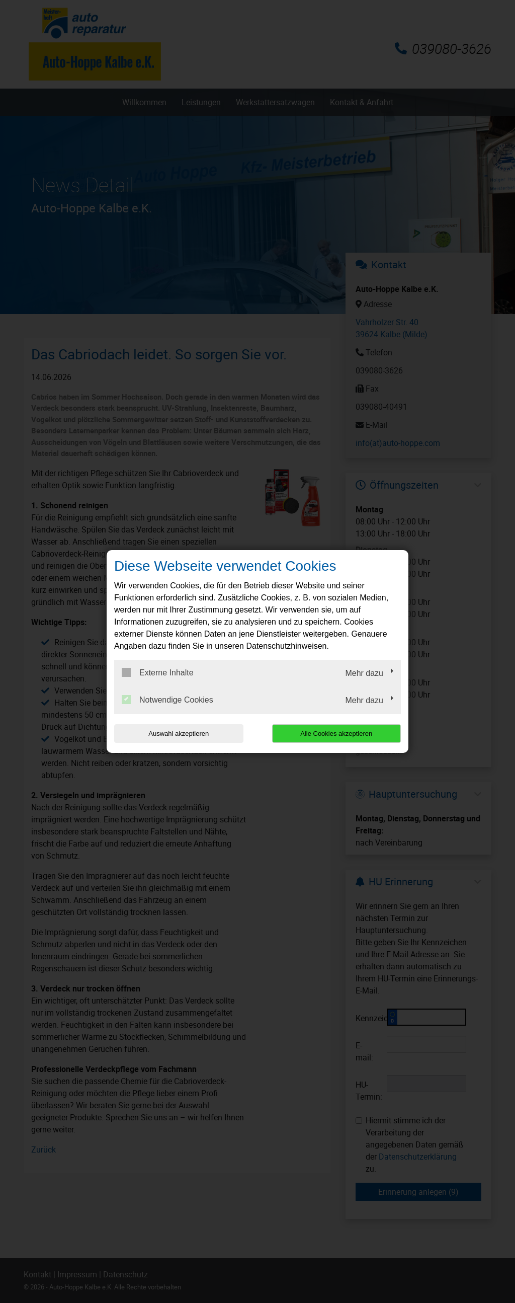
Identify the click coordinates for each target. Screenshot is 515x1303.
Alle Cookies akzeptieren (336, 733)
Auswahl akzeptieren (178, 733)
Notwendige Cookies (167, 699)
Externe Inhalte (158, 672)
